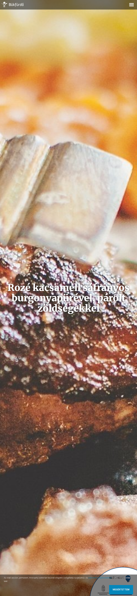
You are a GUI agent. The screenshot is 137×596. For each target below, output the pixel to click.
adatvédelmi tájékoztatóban (100, 578)
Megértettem (121, 589)
